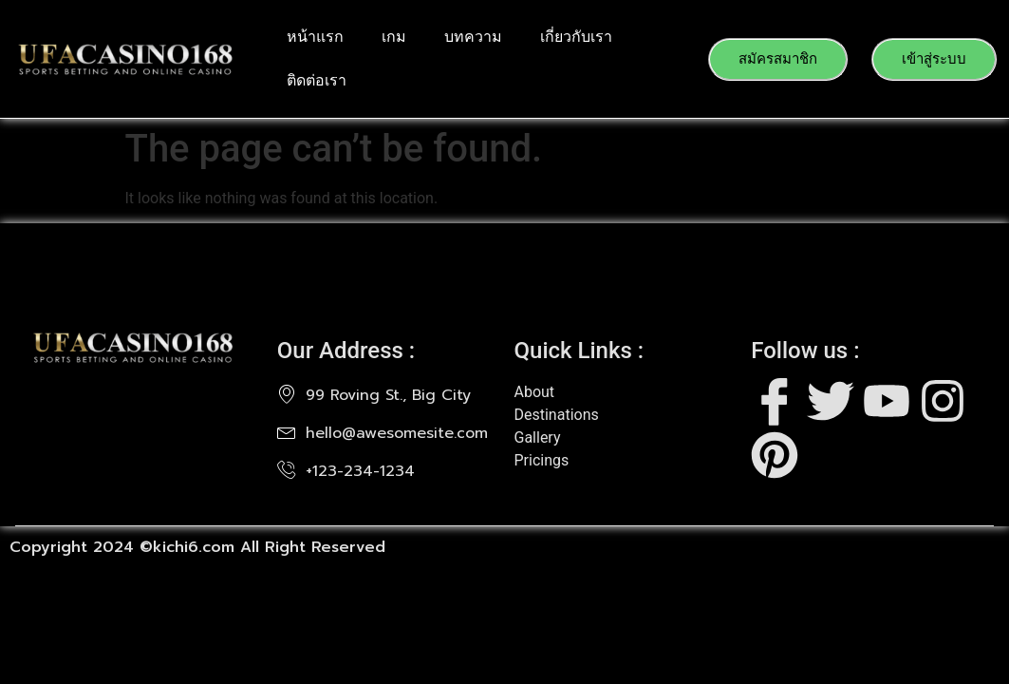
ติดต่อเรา (316, 80)
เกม (394, 37)
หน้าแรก (315, 37)
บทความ (473, 37)
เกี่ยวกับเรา (576, 37)
